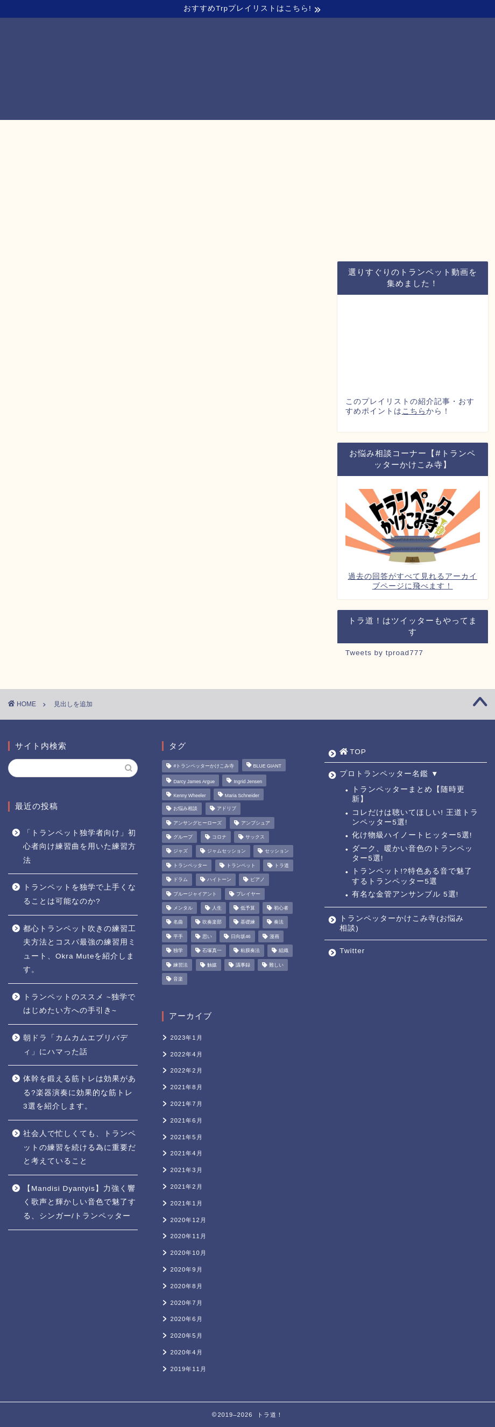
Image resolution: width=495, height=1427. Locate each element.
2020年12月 (188, 1220)
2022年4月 (186, 1054)
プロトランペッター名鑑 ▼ (162, 133)
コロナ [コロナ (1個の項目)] (219, 837)
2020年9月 (186, 1269)
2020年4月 (186, 1352)
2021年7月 (186, 1104)
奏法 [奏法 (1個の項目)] (279, 922)
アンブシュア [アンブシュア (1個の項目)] (255, 823)
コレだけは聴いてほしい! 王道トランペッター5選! (415, 817)
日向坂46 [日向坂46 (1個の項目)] (241, 936)
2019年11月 (188, 1369)
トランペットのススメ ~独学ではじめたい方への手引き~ (79, 1004)
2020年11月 (188, 1236)
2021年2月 (186, 1186)
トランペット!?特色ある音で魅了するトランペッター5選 (412, 876)
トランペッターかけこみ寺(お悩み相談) (311, 133)
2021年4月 (186, 1153)
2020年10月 (188, 1252)
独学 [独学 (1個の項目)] (178, 951)
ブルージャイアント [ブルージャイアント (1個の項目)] (195, 894)
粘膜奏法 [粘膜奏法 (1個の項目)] (250, 951)
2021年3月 (186, 1170)
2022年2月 (186, 1070)
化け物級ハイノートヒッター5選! (412, 835)
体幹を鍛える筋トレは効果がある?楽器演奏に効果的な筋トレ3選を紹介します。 (79, 1092)
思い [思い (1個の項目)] (207, 936)
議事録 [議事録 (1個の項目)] (243, 965)
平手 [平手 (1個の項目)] (178, 936)
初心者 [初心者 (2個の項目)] (281, 908)
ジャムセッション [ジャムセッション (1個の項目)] (226, 851)
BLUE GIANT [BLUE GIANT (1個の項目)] (267, 766)
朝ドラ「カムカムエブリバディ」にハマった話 (75, 1045)
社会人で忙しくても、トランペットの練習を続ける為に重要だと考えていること (79, 1147)
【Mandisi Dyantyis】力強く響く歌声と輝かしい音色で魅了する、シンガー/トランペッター (79, 1202)
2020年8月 (186, 1286)
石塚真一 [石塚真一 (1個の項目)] (212, 951)
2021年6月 (186, 1120)
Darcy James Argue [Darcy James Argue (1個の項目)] (194, 781)
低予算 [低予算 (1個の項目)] (248, 908)
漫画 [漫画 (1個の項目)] (274, 936)
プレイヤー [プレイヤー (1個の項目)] (248, 894)
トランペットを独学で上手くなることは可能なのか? (79, 894)
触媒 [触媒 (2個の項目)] (212, 965)
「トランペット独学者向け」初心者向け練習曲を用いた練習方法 (79, 846)
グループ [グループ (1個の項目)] (183, 837)
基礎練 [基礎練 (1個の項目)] (248, 922)
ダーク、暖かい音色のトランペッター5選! (412, 853)
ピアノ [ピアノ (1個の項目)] (257, 880)
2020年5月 (186, 1335)
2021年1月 (186, 1203)
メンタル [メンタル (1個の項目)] (183, 908)
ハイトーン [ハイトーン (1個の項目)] (219, 880)
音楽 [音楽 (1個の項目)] (178, 979)
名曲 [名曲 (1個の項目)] (178, 922)
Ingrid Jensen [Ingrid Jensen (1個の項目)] (248, 781)
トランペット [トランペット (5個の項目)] (241, 865)
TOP (71, 133)
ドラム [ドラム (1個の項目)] (180, 880)
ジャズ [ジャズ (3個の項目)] (180, 851)
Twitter (424, 133)
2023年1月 (186, 1037)
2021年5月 (186, 1137)
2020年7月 (186, 1303)
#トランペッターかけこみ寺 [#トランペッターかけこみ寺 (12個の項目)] (203, 766)
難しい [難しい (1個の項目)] (276, 965)
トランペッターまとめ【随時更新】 (408, 794)
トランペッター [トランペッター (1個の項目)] (190, 865)
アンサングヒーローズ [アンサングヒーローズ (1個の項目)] (197, 823)
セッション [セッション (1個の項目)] (277, 851)
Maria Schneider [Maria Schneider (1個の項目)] (242, 795)
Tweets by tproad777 (384, 653)
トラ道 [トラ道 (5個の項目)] (281, 865)
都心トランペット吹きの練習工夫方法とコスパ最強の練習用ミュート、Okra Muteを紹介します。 (79, 949)
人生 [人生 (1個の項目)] (217, 908)
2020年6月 (186, 1319)
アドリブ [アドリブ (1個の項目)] (226, 809)
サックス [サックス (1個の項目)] (255, 837)
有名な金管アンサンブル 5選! (405, 894)
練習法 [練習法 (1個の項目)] (180, 965)
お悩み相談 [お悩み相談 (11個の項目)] (185, 809)
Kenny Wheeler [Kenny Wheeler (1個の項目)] (189, 795)
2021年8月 (186, 1087)
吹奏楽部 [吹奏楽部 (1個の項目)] (212, 922)
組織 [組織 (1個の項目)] (283, 951)
